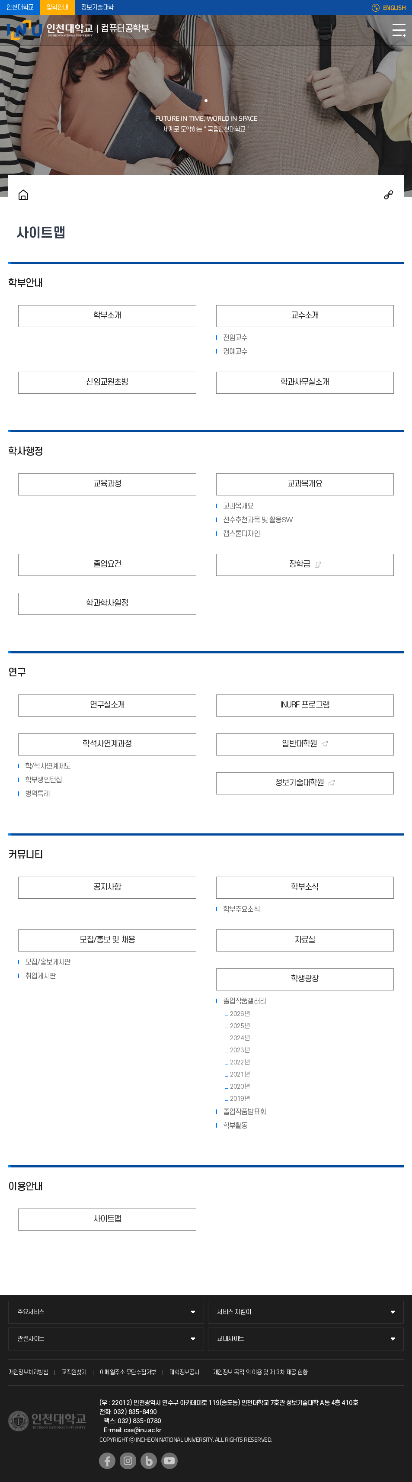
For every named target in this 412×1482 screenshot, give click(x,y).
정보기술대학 (97, 7)
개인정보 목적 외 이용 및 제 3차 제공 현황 (260, 1372)
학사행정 (25, 451)
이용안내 (25, 1187)
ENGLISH (394, 8)
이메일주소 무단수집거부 (128, 1372)
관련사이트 (31, 1339)
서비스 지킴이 (234, 1312)
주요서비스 (31, 1312)
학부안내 (25, 283)
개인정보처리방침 (28, 1372)
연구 (17, 672)
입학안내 (57, 7)
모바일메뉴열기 (399, 30)
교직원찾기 (73, 1372)
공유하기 (388, 195)
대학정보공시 (184, 1372)
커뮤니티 (25, 855)
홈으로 (23, 195)
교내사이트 (230, 1339)
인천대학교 (20, 7)
